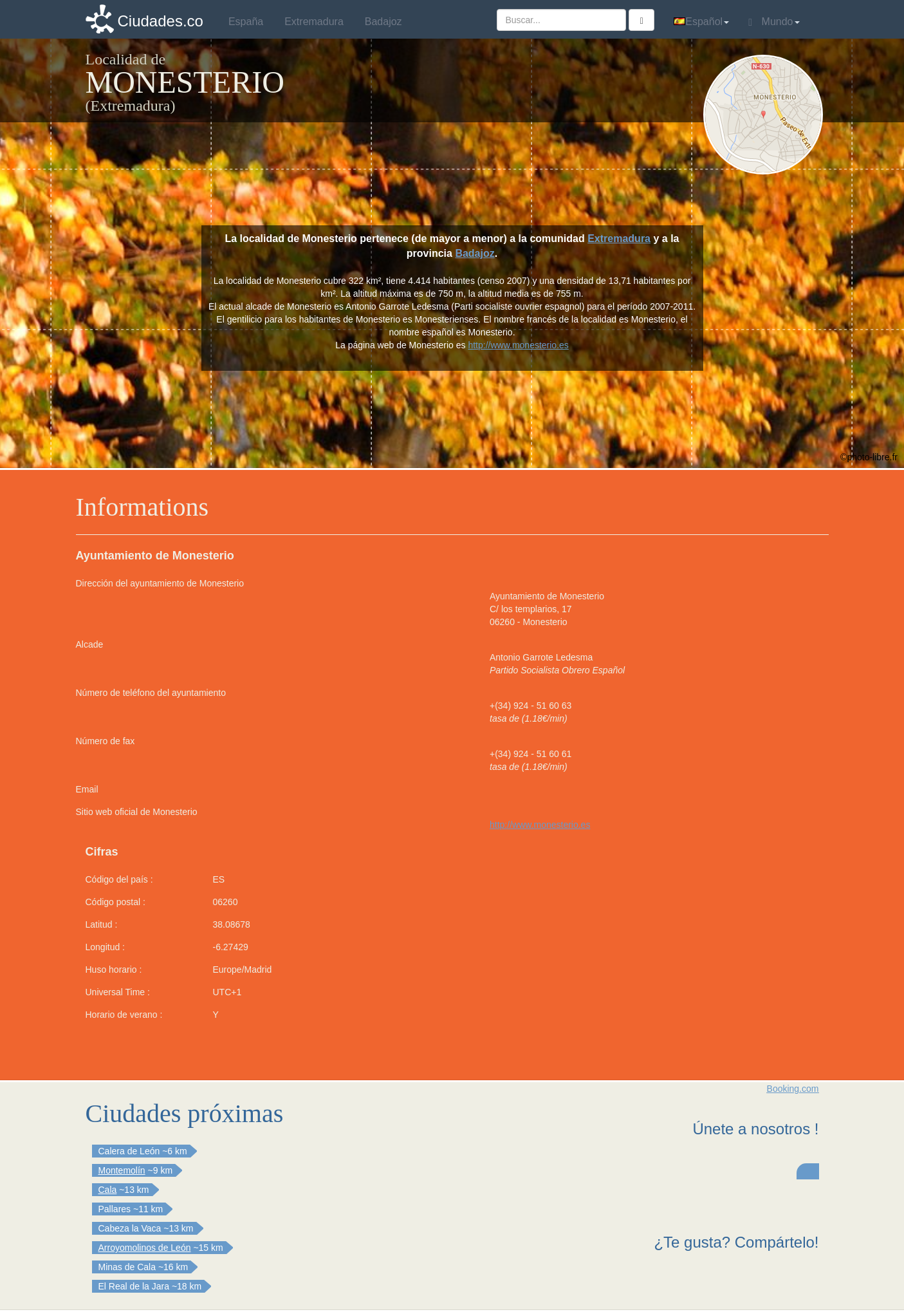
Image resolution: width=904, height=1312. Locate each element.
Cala (107, 1190)
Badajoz (474, 253)
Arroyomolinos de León (144, 1247)
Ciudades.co (160, 21)
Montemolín (121, 1170)
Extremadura (618, 238)
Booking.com (793, 1088)
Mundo (773, 22)
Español (701, 21)
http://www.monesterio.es (540, 825)
